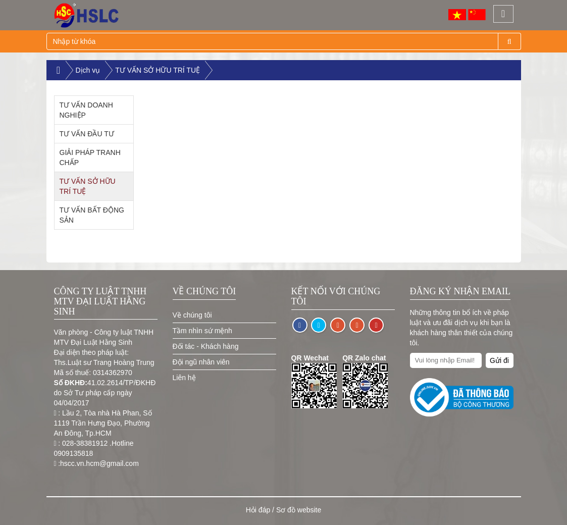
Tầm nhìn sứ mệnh (202, 331)
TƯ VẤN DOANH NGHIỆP (86, 110)
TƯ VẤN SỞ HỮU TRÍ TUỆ (157, 70)
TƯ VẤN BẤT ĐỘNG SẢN (92, 215)
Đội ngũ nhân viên (201, 362)
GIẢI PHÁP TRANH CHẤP (90, 157)
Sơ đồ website (298, 510)
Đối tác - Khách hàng (206, 346)
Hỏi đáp (258, 510)
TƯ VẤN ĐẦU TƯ (87, 134)
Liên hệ (184, 378)
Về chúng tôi (192, 315)
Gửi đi (499, 360)
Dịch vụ (88, 70)
